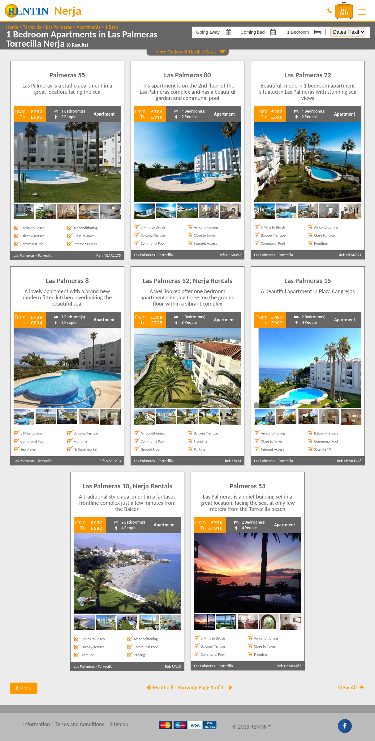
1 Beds (111, 27)
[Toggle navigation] (362, 12)
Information (36, 724)
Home (12, 27)
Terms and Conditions (79, 724)
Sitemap (119, 724)
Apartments (88, 27)
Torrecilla (32, 27)
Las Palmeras (59, 27)
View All (351, 687)
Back (22, 688)
